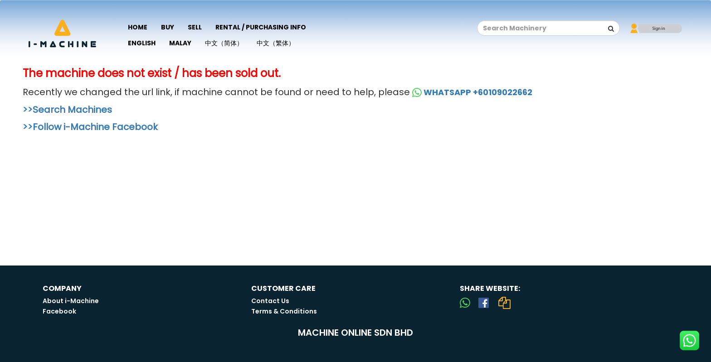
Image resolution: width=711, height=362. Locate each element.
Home (137, 27)
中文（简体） (224, 43)
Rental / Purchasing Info (260, 27)
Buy (167, 27)
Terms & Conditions (284, 311)
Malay (180, 43)
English (142, 43)
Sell (195, 27)
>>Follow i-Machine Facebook (90, 127)
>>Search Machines (67, 109)
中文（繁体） (276, 43)
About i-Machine (71, 300)
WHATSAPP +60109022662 (472, 92)
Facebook (59, 311)
